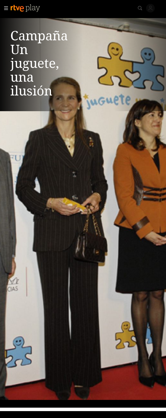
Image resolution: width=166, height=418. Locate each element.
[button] (5, 8)
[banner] (28, 8)
